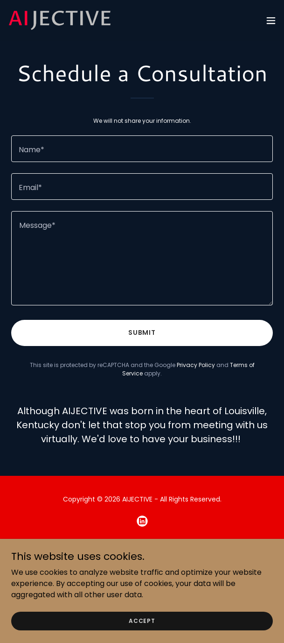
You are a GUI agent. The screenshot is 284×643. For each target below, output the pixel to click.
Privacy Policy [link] (196, 365)
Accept (142, 620)
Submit (142, 332)
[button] (271, 20)
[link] (59, 20)
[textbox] (142, 148)
